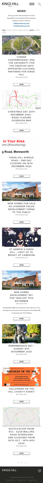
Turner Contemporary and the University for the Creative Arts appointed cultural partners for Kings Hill (21, 66)
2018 (4, 32)
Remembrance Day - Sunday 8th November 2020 (22, 349)
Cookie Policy (32, 480)
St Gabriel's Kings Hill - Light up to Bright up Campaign (21, 252)
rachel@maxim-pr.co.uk (22, 26)
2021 (26, 30)
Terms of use (21, 480)
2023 (15, 30)
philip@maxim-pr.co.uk (21, 23)
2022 (20, 30)
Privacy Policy (10, 480)
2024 (9, 30)
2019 (37, 30)
